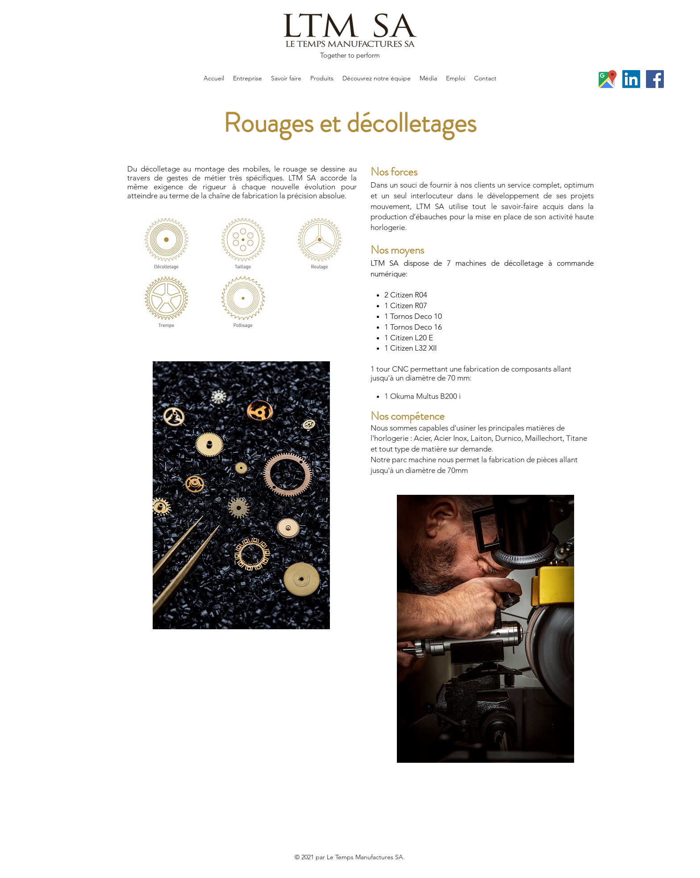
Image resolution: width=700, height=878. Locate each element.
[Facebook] (655, 79)
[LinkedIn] (631, 79)
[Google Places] (608, 79)
